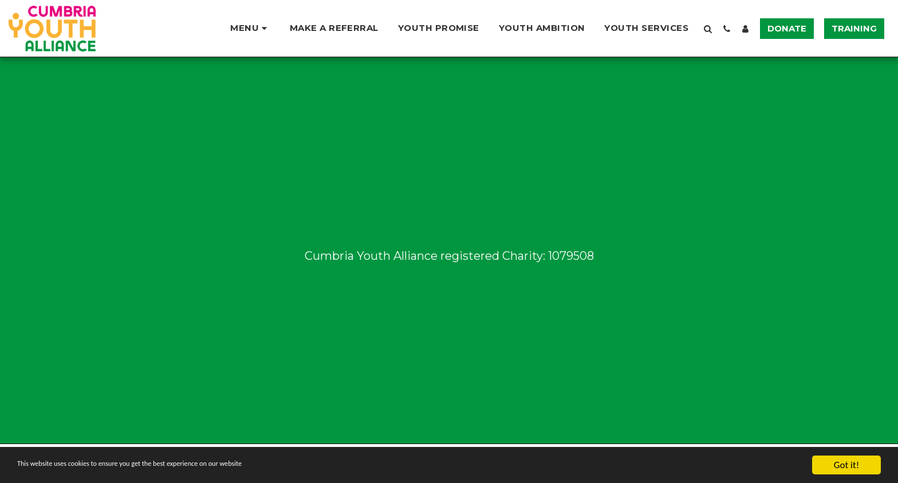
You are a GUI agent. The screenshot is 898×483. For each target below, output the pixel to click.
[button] (250, 28)
